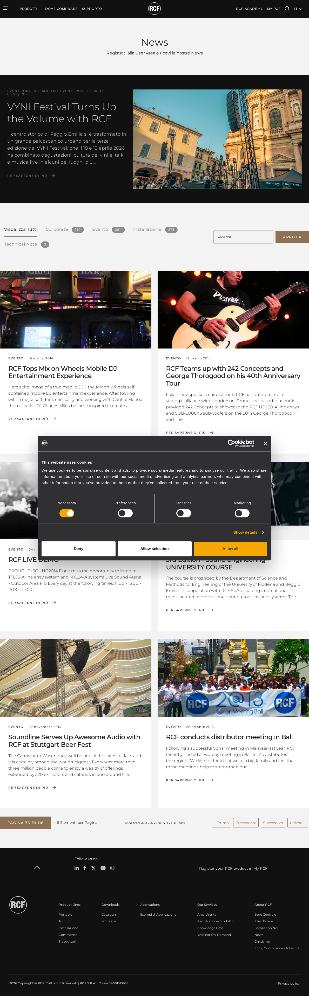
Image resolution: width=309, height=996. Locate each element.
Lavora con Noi (266, 927)
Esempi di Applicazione (158, 914)
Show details (245, 532)
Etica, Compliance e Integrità (277, 948)
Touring (65, 921)
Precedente (246, 822)
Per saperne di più (27, 176)
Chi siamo (262, 941)
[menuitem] (61, 8)
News (258, 934)
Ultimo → (298, 822)
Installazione (68, 927)
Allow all (230, 548)
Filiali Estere (263, 921)
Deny (78, 548)
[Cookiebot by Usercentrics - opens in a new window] (231, 443)
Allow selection (154, 548)
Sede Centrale (265, 914)
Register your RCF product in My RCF (233, 868)
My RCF (274, 9)
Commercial (68, 934)
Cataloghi (109, 914)
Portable (65, 914)
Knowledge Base (210, 927)
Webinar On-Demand (214, 934)
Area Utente (206, 914)
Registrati (116, 53)
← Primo (221, 822)
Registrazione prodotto (215, 921)
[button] (25, 822)
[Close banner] (265, 443)
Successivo (273, 822)
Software (109, 921)
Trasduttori (67, 941)
